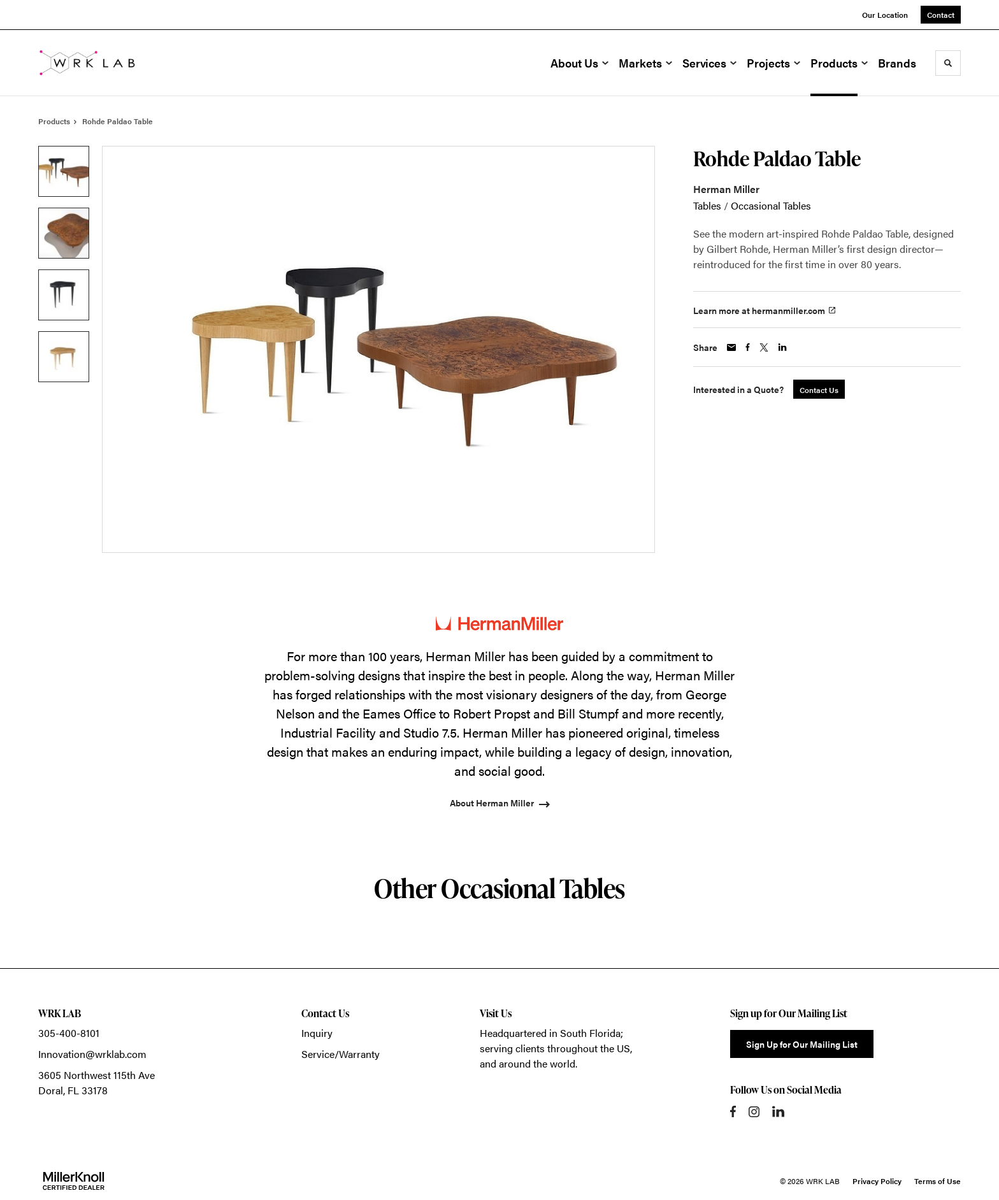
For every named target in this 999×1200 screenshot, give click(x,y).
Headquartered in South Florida (550, 1032)
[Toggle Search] (948, 63)
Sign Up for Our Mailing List (802, 1044)
